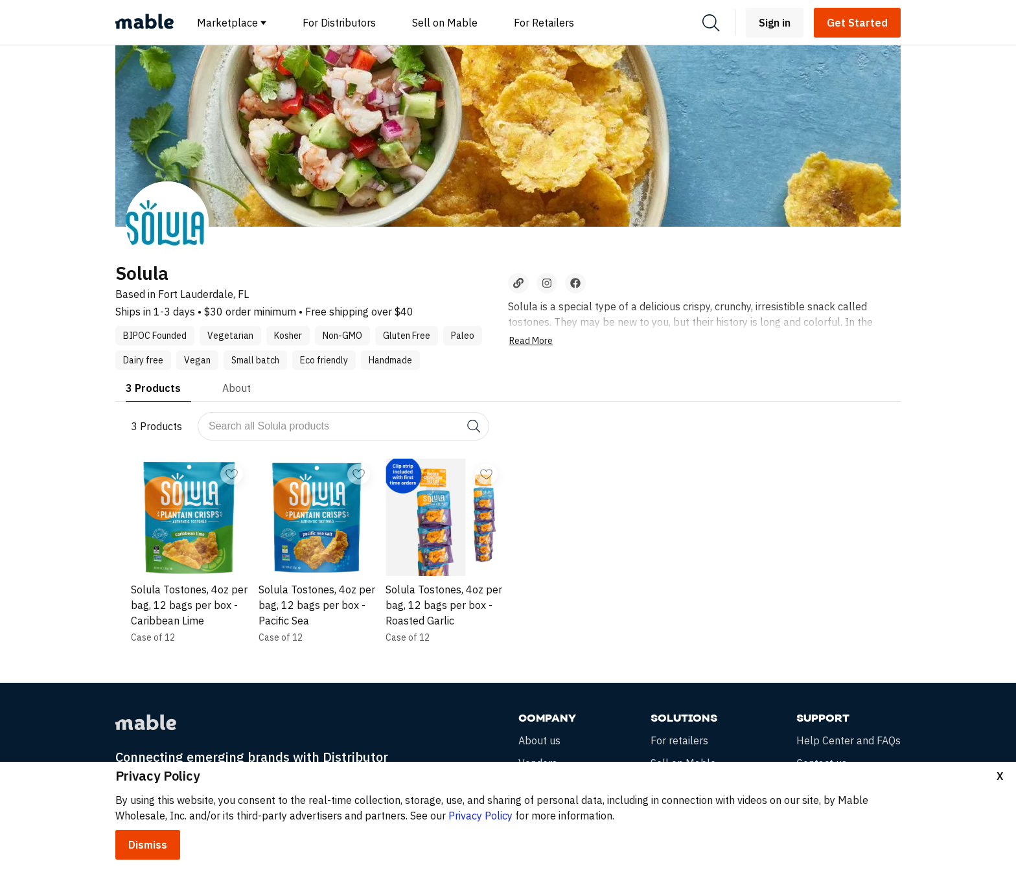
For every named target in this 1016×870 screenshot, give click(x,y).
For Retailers (544, 22)
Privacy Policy (480, 815)
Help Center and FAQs (848, 740)
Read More (531, 341)
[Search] (710, 23)
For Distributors (339, 22)
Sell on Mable (445, 22)
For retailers (679, 740)
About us (539, 740)
